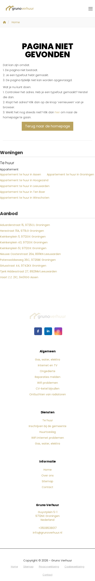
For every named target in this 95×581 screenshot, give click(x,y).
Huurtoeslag (47, 432)
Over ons (47, 475)
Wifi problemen (47, 383)
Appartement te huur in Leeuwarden (25, 186)
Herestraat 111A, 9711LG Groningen (22, 231)
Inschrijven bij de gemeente (47, 426)
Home (48, 470)
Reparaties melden (47, 377)
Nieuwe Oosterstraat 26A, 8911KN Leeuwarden (30, 254)
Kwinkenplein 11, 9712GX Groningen (23, 237)
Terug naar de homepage (47, 126)
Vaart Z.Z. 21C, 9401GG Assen (19, 277)
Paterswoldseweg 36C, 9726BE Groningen (28, 260)
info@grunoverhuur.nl (47, 533)
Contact (47, 487)
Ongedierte (47, 371)
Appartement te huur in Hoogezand (24, 180)
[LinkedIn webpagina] (48, 331)
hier (57, 112)
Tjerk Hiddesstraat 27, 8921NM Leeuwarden (28, 271)
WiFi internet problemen (47, 438)
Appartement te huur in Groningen (70, 174)
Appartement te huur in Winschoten (24, 198)
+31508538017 (47, 528)
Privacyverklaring (49, 566)
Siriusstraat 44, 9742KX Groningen (23, 266)
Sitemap (47, 481)
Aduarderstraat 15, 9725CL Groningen (25, 225)
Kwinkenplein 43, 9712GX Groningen (24, 242)
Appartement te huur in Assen (20, 174)
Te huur (47, 420)
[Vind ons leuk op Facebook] (38, 331)
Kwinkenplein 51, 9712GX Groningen (23, 248)
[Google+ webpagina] (58, 331)
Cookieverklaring (74, 566)
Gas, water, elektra (47, 359)
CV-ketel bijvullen (47, 388)
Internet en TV (47, 365)
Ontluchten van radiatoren (47, 394)
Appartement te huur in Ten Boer (22, 192)
